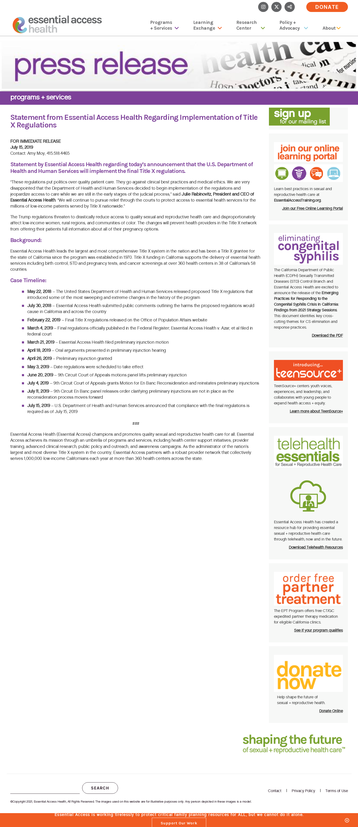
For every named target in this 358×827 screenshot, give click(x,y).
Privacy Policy (303, 790)
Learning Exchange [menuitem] (204, 25)
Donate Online (331, 711)
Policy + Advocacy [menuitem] (289, 25)
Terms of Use (336, 790)
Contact (274, 790)
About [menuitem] (329, 28)
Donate (327, 7)
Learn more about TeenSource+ (316, 411)
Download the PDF (327, 335)
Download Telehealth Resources (316, 547)
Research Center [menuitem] (246, 25)
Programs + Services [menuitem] (161, 25)
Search (100, 788)
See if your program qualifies (318, 630)
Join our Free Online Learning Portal (312, 208)
